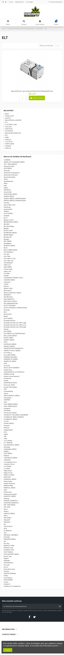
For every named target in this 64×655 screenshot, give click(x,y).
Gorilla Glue (8, 370)
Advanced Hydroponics (12, 173)
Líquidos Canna (9, 464)
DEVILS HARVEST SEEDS (12, 293)
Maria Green (8, 481)
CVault (6, 284)
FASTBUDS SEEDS (10, 344)
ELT (6, 135)
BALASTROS (8, 111)
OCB (5, 528)
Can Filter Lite (8, 261)
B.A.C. (6, 218)
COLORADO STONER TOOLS (13, 278)
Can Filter (7, 256)
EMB (7, 137)
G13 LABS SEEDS (9, 355)
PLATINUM (9, 131)
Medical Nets (8, 485)
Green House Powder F (12, 376)
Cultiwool (7, 282)
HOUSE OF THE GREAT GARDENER (16, 415)
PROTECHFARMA (10, 573)
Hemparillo (7, 398)
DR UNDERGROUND (11, 303)
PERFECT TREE (9, 546)
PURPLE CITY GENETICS (12, 586)
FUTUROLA (8, 353)
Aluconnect (8, 192)
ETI (6, 122)
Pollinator (7, 560)
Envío (11, 2)
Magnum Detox (9, 475)
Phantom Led (8, 548)
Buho (5, 248)
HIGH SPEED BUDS (10, 406)
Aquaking (7, 207)
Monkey (6, 498)
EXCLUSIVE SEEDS (10, 336)
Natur (6, 515)
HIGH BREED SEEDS (11, 404)
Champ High (8, 269)
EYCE (5, 342)
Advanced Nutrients (11, 175)
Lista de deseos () (55, 2)
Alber (5, 183)
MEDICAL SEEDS (9, 488)
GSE (5, 389)
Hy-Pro (6, 421)
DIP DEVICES (8, 297)
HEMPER (7, 400)
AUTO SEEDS (8, 213)
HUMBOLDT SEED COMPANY (14, 417)
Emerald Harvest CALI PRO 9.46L (15, 327)
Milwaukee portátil (10, 494)
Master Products (9, 483)
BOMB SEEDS (8, 235)
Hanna (6, 393)
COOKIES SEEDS (9, 280)
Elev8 (6, 316)
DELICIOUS (7, 291)
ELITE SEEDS (8, 318)
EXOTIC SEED (8, 338)
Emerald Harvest (9, 321)
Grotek (6, 380)
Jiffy (5, 436)
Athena (6, 211)
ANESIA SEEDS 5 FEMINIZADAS (15, 200)
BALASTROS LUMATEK (13, 120)
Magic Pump (8, 473)
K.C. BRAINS (8, 443)
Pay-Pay (6, 543)
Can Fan (6, 254)
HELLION (8, 127)
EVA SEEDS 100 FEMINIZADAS (14, 333)
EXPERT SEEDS (9, 340)
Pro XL (6, 567)
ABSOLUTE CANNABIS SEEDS (14, 162)
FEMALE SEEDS (9, 346)
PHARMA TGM (9, 550)
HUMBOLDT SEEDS (10, 419)
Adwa (6, 179)
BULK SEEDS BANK (10, 250)
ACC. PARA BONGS (10, 164)
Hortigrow (7, 408)
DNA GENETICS (9, 299)
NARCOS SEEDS (9, 513)
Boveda (6, 239)
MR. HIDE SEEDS (9, 505)
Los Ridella (7, 466)
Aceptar (7, 650)
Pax (5, 541)
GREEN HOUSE (9, 374)
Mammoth (7, 477)
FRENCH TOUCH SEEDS (12, 350)
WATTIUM (8, 129)
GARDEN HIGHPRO (10, 357)
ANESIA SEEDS (9, 196)
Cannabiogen (8, 263)
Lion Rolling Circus (10, 462)
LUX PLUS (8, 142)
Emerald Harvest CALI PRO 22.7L (15, 325)
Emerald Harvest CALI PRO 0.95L (15, 323)
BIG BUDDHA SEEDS (11, 222)
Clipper (6, 275)
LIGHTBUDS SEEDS (10, 458)
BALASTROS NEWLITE (13, 133)
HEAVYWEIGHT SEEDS (12, 396)
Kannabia (7, 447)
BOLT (7, 114)
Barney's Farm (9, 220)
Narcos (6, 511)
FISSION (8, 146)
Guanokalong (8, 391)
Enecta (6, 329)
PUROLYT (7, 584)
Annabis (6, 203)
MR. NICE (7, 507)
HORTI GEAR (9, 144)
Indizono (7, 426)
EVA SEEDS (7, 331)
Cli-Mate (7, 273)
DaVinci (6, 286)
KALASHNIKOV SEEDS (11, 445)
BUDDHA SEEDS (9, 245)
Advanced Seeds (9, 177)
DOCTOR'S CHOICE (10, 301)
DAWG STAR (8, 288)
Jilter (5, 438)
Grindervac (7, 378)
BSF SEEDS (7, 241)
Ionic (5, 432)
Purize (6, 582)
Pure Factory (8, 578)
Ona (5, 533)
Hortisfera (7, 410)
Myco (6, 509)
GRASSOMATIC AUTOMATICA (14, 372)
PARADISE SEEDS (10, 539)
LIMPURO (7, 460)
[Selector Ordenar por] (47, 45)
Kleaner (6, 455)
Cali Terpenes (8, 252)
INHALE (6, 428)
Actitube (7, 170)
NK (5, 524)
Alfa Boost (7, 190)
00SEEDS (7, 160)
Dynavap (7, 310)
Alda (5, 186)
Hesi (5, 402)
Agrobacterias (8, 181)
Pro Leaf (6, 565)
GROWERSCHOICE (10, 383)
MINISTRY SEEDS (10, 496)
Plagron (6, 558)
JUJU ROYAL (8, 441)
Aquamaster (8, 209)
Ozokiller (7, 537)
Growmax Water (9, 385)
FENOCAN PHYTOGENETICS (13, 348)
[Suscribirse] (59, 606)
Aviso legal (29, 2)
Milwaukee (8, 492)
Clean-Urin (7, 271)
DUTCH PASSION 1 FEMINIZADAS (15, 308)
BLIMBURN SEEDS (10, 233)
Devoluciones (19, 2)
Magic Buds (8, 471)
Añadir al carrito (36, 98)
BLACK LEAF (8, 230)
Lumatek (7, 468)
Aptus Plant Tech (9, 205)
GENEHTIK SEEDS (10, 361)
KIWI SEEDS (8, 453)
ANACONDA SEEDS (10, 194)
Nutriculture (8, 526)
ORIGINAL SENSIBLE (11, 535)
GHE (5, 363)
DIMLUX (8, 148)
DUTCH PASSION (9, 305)
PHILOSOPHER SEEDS (11, 554)
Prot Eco (6, 571)
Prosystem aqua (9, 569)
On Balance (7, 531)
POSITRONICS (8, 563)
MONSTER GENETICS (11, 503)
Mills (5, 490)
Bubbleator (7, 243)
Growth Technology (10, 387)
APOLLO (8, 139)
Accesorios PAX (9, 166)
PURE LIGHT (9, 116)
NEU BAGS (7, 518)
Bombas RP (8, 237)
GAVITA (7, 118)
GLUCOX (7, 366)
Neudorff (7, 520)
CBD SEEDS (8, 267)
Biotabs (6, 228)
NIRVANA (7, 522)
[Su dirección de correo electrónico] (29, 606)
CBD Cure (7, 265)
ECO (5, 312)
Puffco (6, 576)
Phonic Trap (8, 556)
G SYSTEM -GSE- (11, 124)
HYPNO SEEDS (9, 423)
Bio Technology (9, 226)
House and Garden (10, 413)
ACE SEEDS (8, 168)
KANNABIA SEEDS (10, 449)
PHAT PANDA (8, 552)
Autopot (6, 216)
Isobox (6, 434)
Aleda (6, 188)
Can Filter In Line (9, 258)
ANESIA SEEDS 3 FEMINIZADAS (15, 198)
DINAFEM (7, 295)
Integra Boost (8, 430)
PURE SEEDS (8, 580)
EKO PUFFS (8, 314)
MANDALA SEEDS (10, 479)
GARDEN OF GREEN (11, 359)
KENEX (6, 451)
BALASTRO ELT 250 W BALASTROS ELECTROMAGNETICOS (32, 91)
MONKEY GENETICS (11, 501)
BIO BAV (6, 224)
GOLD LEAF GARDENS (11, 368)
